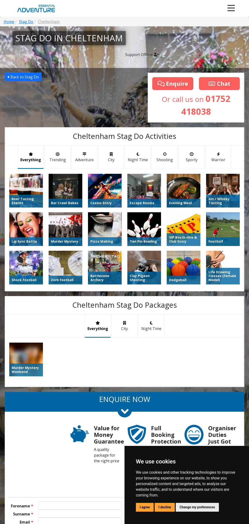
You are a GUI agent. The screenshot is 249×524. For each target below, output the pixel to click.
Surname (23, 514)
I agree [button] (145, 507)
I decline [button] (164, 507)
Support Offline (141, 54)
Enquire (172, 83)
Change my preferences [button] (197, 507)
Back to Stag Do (23, 77)
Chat (219, 83)
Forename (22, 506)
